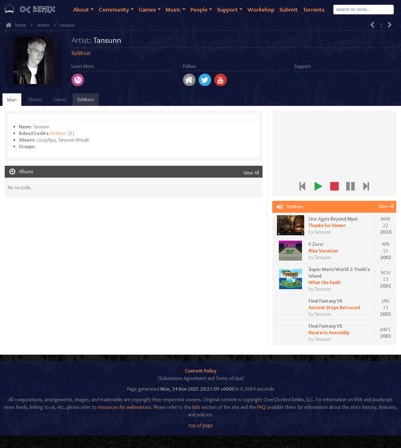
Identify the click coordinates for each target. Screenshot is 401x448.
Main (12, 100)
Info (196, 407)
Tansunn (67, 25)
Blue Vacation (323, 251)
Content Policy (200, 371)
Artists (43, 25)
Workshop (260, 9)
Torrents (314, 9)
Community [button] (114, 9)
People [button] (198, 9)
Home (20, 25)
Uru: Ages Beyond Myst (333, 219)
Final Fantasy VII (325, 301)
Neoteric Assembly (329, 333)
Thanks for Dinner (327, 225)
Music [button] (173, 9)
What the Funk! (325, 282)
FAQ (261, 407)
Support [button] (227, 9)
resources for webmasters (124, 407)
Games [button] (147, 9)
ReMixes (85, 99)
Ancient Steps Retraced (334, 307)
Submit (288, 9)
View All (251, 173)
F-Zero (316, 244)
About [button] (81, 9)
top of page (201, 425)
